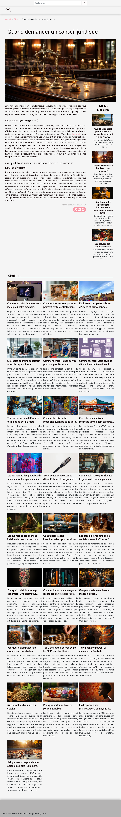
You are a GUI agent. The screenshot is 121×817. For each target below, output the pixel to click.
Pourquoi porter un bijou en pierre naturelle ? (57, 707)
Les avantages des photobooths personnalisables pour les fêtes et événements (24, 479)
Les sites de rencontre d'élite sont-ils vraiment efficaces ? (94, 537)
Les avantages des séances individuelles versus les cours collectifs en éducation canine (23, 539)
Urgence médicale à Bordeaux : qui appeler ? (103, 168)
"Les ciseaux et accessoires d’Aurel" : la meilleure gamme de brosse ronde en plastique (60, 479)
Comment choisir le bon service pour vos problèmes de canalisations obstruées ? (59, 364)
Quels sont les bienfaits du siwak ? (21, 707)
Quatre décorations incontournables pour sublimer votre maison (59, 539)
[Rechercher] (57, 3)
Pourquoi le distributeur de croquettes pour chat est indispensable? (21, 651)
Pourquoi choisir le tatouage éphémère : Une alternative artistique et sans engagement (23, 593)
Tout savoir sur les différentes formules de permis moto (23, 420)
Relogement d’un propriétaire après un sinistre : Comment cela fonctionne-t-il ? (23, 765)
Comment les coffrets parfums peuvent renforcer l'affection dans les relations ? (59, 307)
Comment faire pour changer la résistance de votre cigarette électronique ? (60, 593)
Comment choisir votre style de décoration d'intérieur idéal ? (95, 362)
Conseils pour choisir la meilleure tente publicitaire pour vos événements (96, 421)
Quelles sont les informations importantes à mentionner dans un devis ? (103, 207)
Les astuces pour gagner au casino (103, 245)
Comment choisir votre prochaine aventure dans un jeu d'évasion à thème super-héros (60, 421)
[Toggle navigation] (8, 10)
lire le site (76, 134)
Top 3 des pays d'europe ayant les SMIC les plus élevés (59, 649)
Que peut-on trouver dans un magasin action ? (94, 592)
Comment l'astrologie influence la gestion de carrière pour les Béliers (95, 479)
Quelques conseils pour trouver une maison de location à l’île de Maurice (103, 133)
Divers (16, 19)
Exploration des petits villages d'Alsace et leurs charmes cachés (95, 307)
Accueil (8, 19)
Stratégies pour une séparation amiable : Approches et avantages (23, 364)
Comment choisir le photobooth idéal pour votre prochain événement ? (24, 307)
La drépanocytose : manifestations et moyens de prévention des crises (94, 708)
